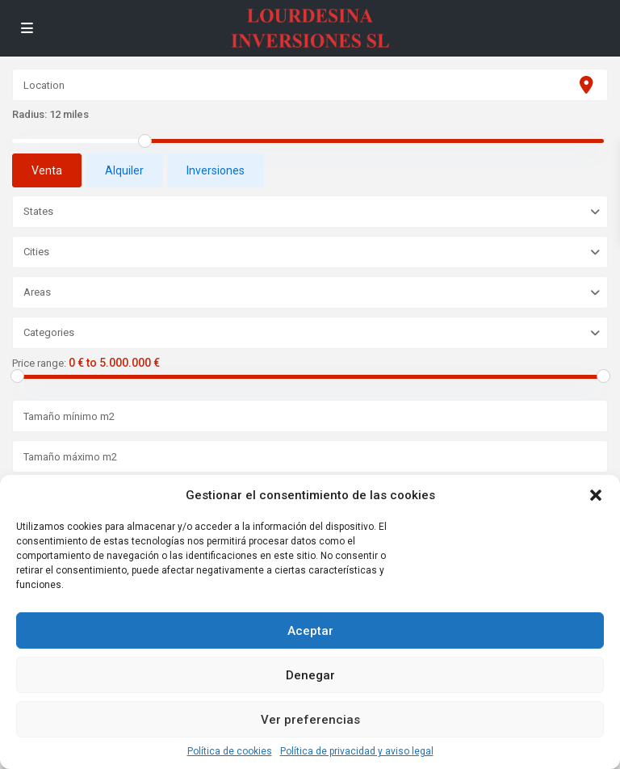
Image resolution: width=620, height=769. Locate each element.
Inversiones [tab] (215, 170)
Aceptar (310, 631)
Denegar (310, 675)
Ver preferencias (310, 719)
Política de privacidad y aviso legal (357, 751)
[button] (596, 495)
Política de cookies (229, 751)
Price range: (39, 363)
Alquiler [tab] (124, 170)
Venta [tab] (46, 170)
